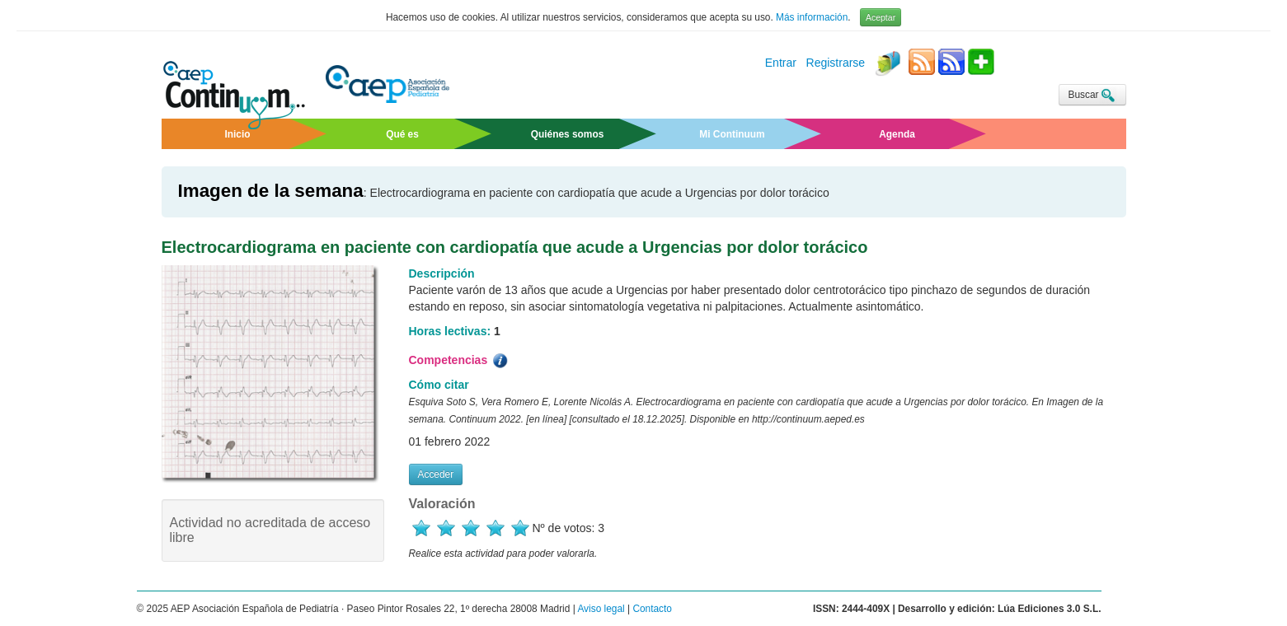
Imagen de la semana (271, 190)
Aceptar (880, 17)
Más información (812, 17)
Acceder (436, 474)
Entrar (780, 63)
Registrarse (836, 63)
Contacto (652, 608)
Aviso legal (600, 608)
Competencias (460, 361)
